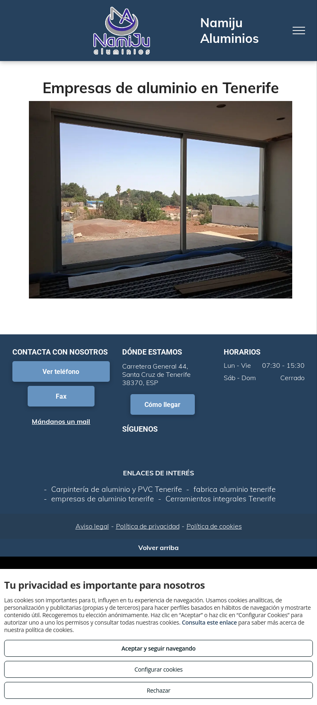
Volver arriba (158, 547)
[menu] (299, 30)
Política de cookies (214, 526)
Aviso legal (92, 526)
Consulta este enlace (209, 622)
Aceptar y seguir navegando (158, 648)
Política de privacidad (148, 526)
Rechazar (158, 690)
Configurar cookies (159, 669)
